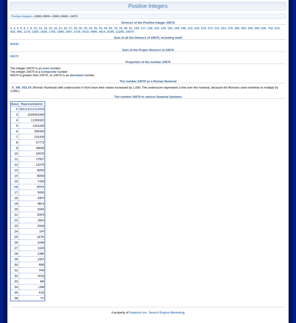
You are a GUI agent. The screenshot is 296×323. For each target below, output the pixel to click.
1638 (43, 31)
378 (230, 28)
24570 (130, 31)
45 (95, 28)
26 (65, 28)
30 (75, 28)
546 (250, 28)
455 (243, 28)
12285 (120, 31)
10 (35, 28)
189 (176, 28)
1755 (52, 31)
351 (223, 28)
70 (115, 28)
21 (60, 28)
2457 (68, 31)
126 (149, 28)
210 (190, 28)
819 (277, 28)
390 (236, 28)
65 (110, 28)
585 (256, 28)
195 (183, 28)
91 (130, 28)
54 (100, 28)
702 (270, 28)
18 (55, 28)
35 (80, 28)
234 (196, 28)
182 (170, 28)
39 (85, 28)
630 (263, 28)
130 (156, 28)
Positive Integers (148, 6)
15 (50, 28)
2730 (77, 31)
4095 (93, 31)
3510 (85, 31)
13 (40, 28)
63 (105, 28)
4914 (102, 31)
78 (120, 28)
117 (143, 28)
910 (12, 31)
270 (203, 28)
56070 (14, 56)
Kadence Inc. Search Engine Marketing (157, 312)
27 (70, 28)
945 (19, 31)
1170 (27, 31)
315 (216, 28)
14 (45, 28)
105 (136, 28)
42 (90, 28)
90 (125, 28)
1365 (35, 31)
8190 (110, 31)
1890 (60, 31)
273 (210, 28)
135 (163, 28)
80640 (14, 44)
